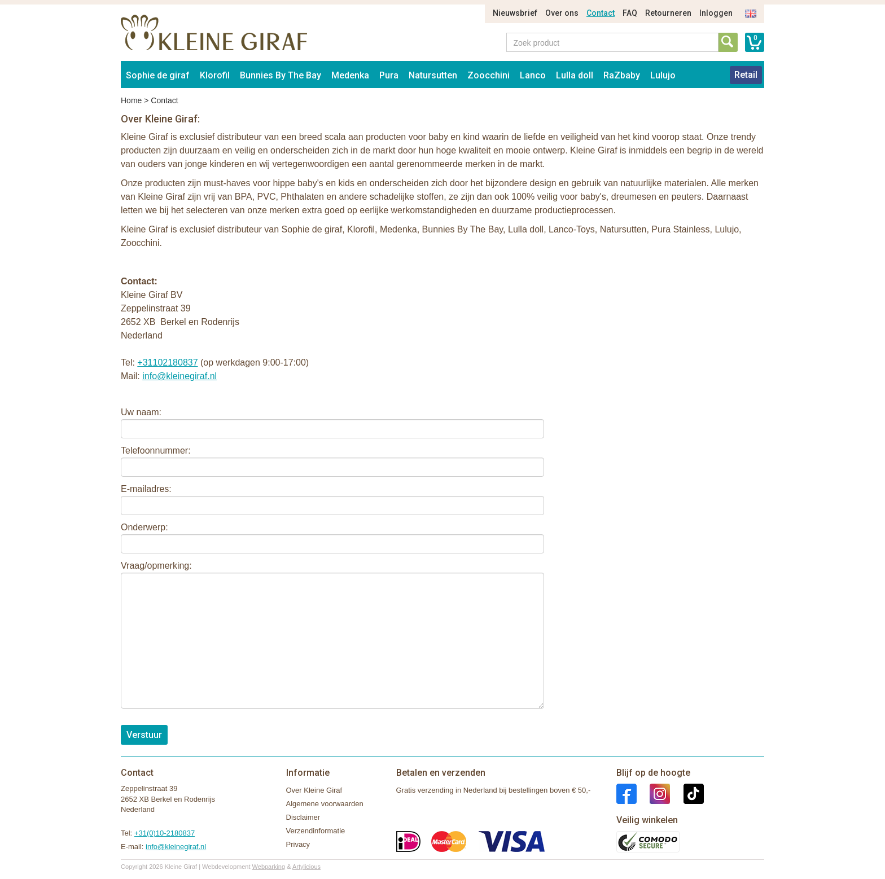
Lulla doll (574, 75)
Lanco (533, 75)
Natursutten (433, 75)
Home (131, 100)
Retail (745, 74)
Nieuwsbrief (515, 12)
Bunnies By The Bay (280, 75)
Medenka (350, 75)
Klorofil (215, 75)
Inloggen (716, 12)
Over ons (562, 12)
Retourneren (668, 12)
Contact (600, 12)
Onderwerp (143, 527)
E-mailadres (145, 489)
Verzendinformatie (315, 831)
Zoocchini (488, 75)
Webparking (269, 866)
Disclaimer (303, 817)
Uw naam (140, 412)
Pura (388, 75)
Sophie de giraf (158, 75)
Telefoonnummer (154, 450)
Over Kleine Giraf (314, 790)
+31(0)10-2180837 (164, 833)
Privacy (298, 844)
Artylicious (306, 866)
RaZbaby (621, 75)
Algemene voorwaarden (324, 803)
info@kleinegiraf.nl (179, 376)
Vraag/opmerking (155, 565)
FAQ (630, 12)
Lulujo (663, 75)
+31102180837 (167, 362)
